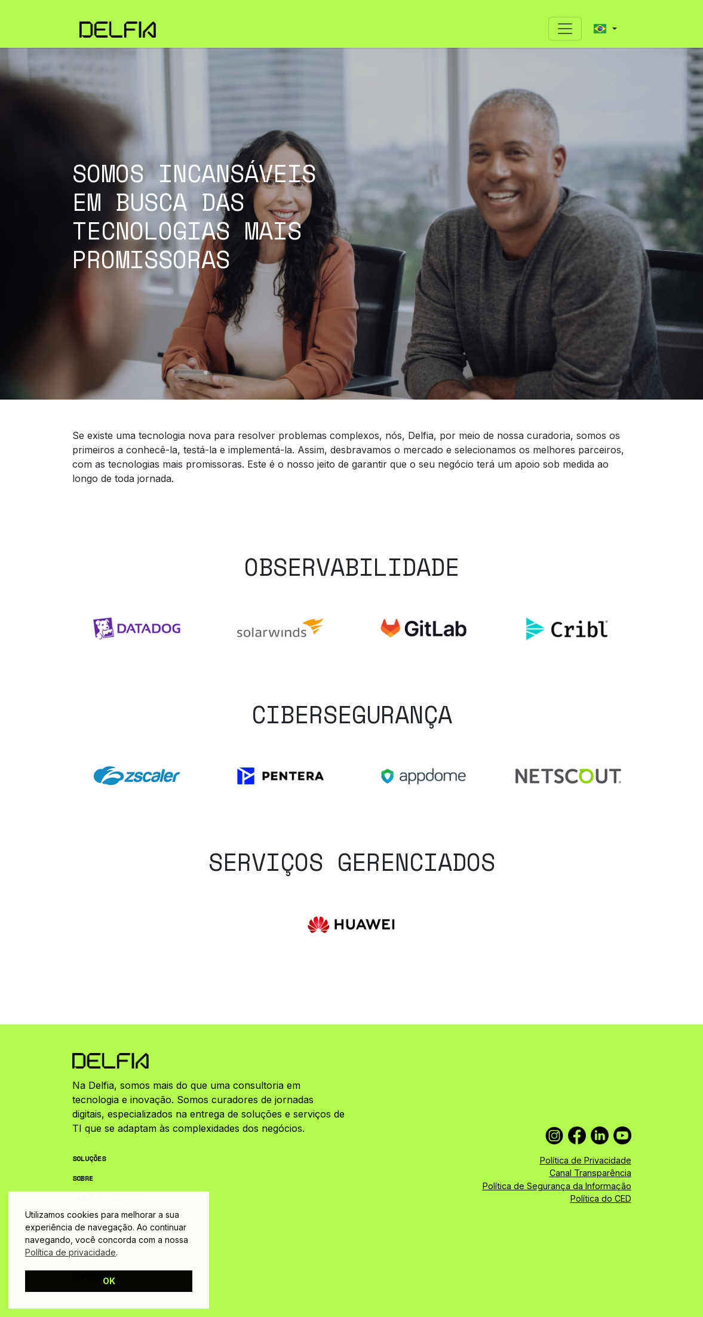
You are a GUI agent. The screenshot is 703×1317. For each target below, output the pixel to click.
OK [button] (109, 1281)
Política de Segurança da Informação (557, 1186)
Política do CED (600, 1198)
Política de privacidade (70, 1252)
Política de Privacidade (585, 1160)
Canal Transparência (590, 1173)
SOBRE (82, 1178)
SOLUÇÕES (89, 1158)
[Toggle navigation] (565, 29)
